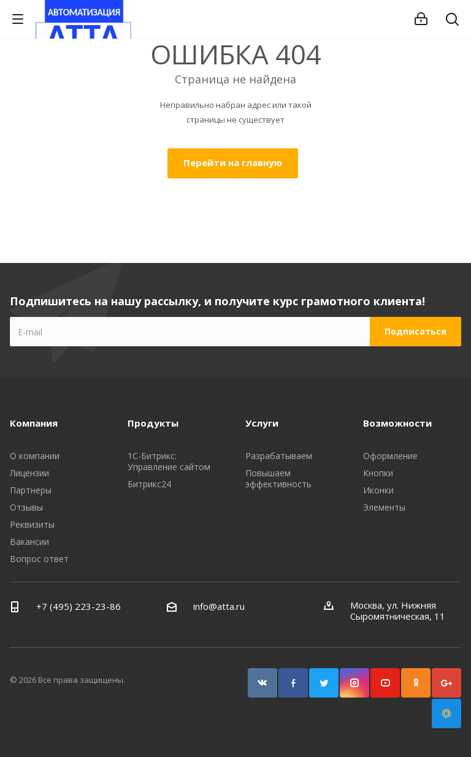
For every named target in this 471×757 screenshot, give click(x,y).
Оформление (390, 456)
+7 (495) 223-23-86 (78, 606)
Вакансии (29, 541)
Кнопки (378, 473)
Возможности (397, 423)
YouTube (385, 683)
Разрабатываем (278, 456)
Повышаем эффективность (278, 478)
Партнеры (31, 490)
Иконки (378, 490)
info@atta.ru (219, 606)
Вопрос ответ (39, 559)
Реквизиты (32, 524)
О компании (34, 456)
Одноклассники (416, 683)
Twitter (324, 683)
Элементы (384, 507)
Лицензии (29, 473)
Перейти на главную (232, 162)
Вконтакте (262, 683)
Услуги (261, 423)
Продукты (153, 423)
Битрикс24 (149, 484)
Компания (34, 423)
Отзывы (26, 507)
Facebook (293, 683)
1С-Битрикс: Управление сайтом (169, 461)
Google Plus (446, 683)
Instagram (354, 683)
